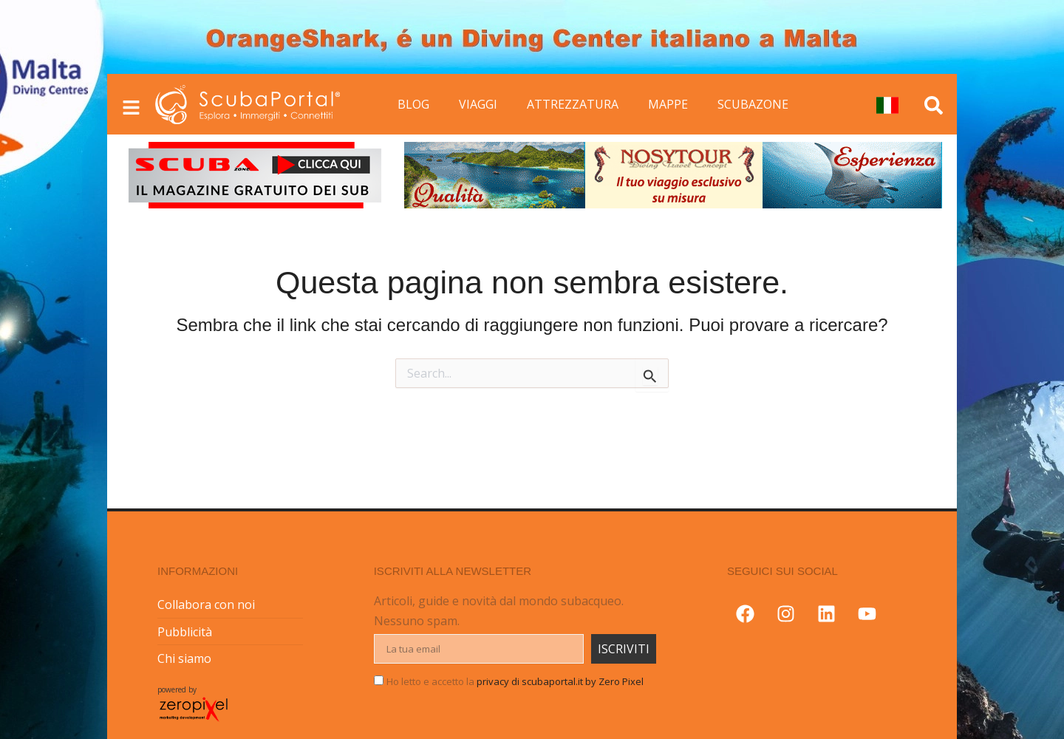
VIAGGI (478, 104)
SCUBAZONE (752, 104)
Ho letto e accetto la (515, 681)
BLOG (413, 104)
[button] (44, 369)
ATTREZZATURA (572, 104)
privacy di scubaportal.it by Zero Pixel (560, 681)
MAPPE (668, 104)
